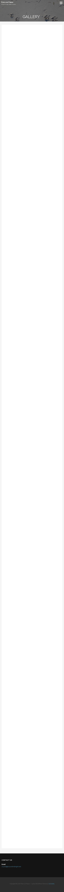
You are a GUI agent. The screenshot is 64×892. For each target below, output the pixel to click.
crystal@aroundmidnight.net (11, 866)
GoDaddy (51, 884)
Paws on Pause (7, 2)
